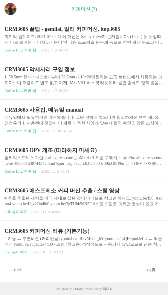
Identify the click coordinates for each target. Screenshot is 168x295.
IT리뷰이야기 (16, 211)
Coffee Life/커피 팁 (20, 50)
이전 (13, 270)
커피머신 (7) (84, 9)
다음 (154, 270)
